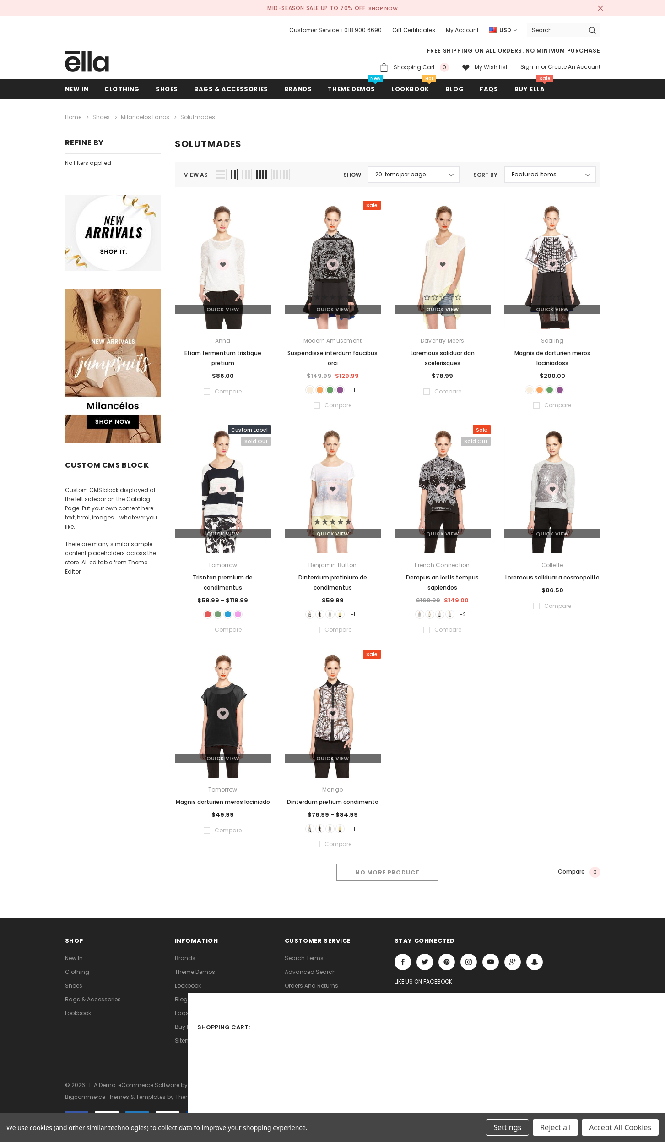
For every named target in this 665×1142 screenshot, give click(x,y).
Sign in (530, 67)
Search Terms (304, 966)
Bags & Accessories (93, 1007)
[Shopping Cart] (414, 67)
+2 (473, 617)
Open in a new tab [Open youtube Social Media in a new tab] (490, 970)
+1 (364, 389)
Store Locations (306, 1049)
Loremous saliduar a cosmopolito (552, 578)
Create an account (574, 67)
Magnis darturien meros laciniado (223, 806)
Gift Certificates (413, 30)
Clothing (77, 980)
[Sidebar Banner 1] (113, 233)
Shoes (73, 994)
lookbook (78, 1021)
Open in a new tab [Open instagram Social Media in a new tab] (468, 970)
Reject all (555, 1127)
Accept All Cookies (620, 1127)
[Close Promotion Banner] (596, 8)
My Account (462, 30)
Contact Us (300, 1007)
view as (196, 172)
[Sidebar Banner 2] (113, 366)
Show (352, 172)
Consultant (300, 1035)
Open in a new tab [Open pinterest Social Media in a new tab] (446, 970)
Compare (579, 880)
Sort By (485, 172)
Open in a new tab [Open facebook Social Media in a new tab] (403, 970)
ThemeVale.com (198, 1102)
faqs (182, 1021)
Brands (185, 966)
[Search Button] (592, 30)
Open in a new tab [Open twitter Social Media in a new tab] (425, 970)
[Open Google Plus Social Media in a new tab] (512, 970)
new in (74, 966)
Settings (507, 1127)
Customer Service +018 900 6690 (335, 30)
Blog (181, 1007)
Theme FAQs (302, 1021)
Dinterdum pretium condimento (332, 806)
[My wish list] (485, 67)
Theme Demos (195, 980)
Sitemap (187, 1049)
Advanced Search (310, 980)
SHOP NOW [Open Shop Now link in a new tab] (384, 8)
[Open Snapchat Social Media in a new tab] (534, 970)
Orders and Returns (311, 994)
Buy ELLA (186, 1035)
